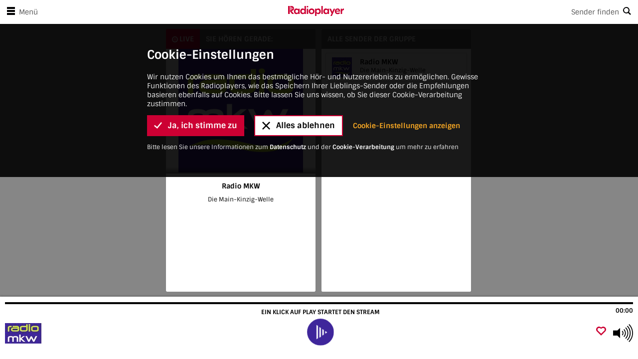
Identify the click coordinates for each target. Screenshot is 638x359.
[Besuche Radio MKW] (61, 333)
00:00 (624, 311)
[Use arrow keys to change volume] (623, 333)
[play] (320, 332)
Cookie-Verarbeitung (363, 27)
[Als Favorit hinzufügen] (601, 332)
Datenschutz (288, 27)
